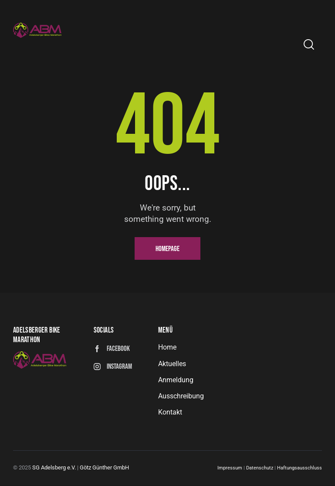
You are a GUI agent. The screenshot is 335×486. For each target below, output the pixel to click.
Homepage (167, 249)
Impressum (229, 469)
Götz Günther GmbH (104, 469)
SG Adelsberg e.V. (54, 469)
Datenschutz (260, 469)
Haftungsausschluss (299, 469)
